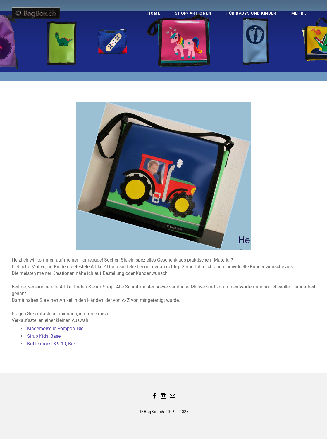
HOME (153, 13)
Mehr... (299, 13)
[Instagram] (163, 395)
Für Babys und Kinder (251, 13)
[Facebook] (155, 395)
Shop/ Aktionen (193, 13)
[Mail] (172, 395)
